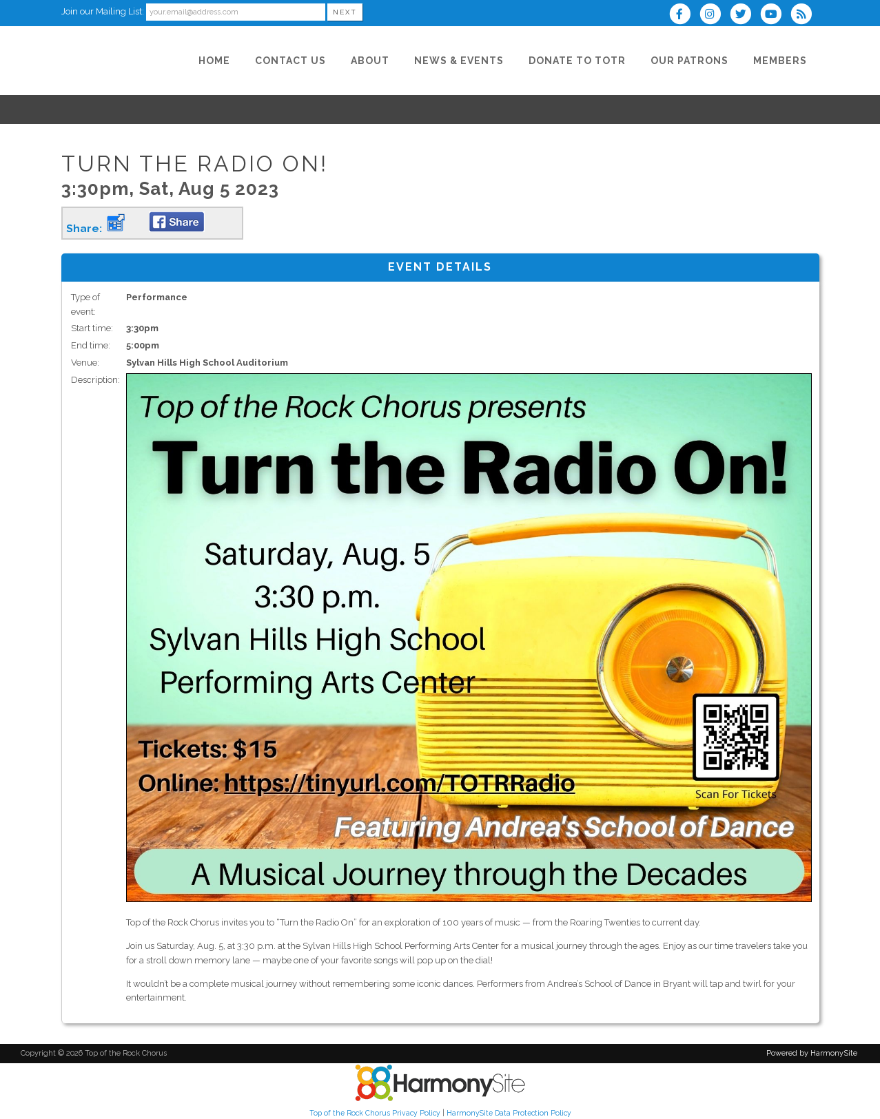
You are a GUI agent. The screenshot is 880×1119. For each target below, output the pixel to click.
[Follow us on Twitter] (745, 15)
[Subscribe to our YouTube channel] (775, 15)
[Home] (214, 60)
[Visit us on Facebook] (684, 15)
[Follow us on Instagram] (714, 15)
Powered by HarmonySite (811, 1053)
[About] (370, 60)
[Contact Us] (290, 60)
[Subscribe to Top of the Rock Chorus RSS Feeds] (804, 15)
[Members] (780, 60)
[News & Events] (459, 60)
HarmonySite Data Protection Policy (509, 1113)
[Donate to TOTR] (577, 60)
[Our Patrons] (689, 60)
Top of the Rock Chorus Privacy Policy (374, 1113)
